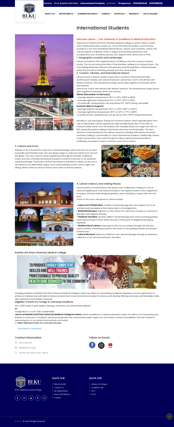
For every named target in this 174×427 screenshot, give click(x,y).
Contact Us (59, 387)
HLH (93, 391)
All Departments (61, 391)
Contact (57, 397)
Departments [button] (66, 13)
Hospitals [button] (119, 13)
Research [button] (134, 13)
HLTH (93, 394)
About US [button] (50, 13)
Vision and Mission (62, 394)
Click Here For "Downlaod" (30, 328)
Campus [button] (106, 13)
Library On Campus (99, 384)
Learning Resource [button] (88, 13)
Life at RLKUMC (150, 13)
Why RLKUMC (60, 384)
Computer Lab (97, 387)
